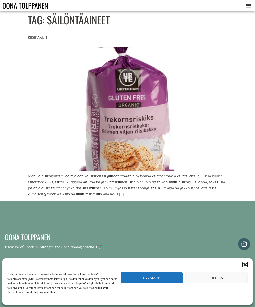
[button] (245, 264)
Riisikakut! (37, 37)
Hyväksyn (152, 278)
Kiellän (216, 278)
